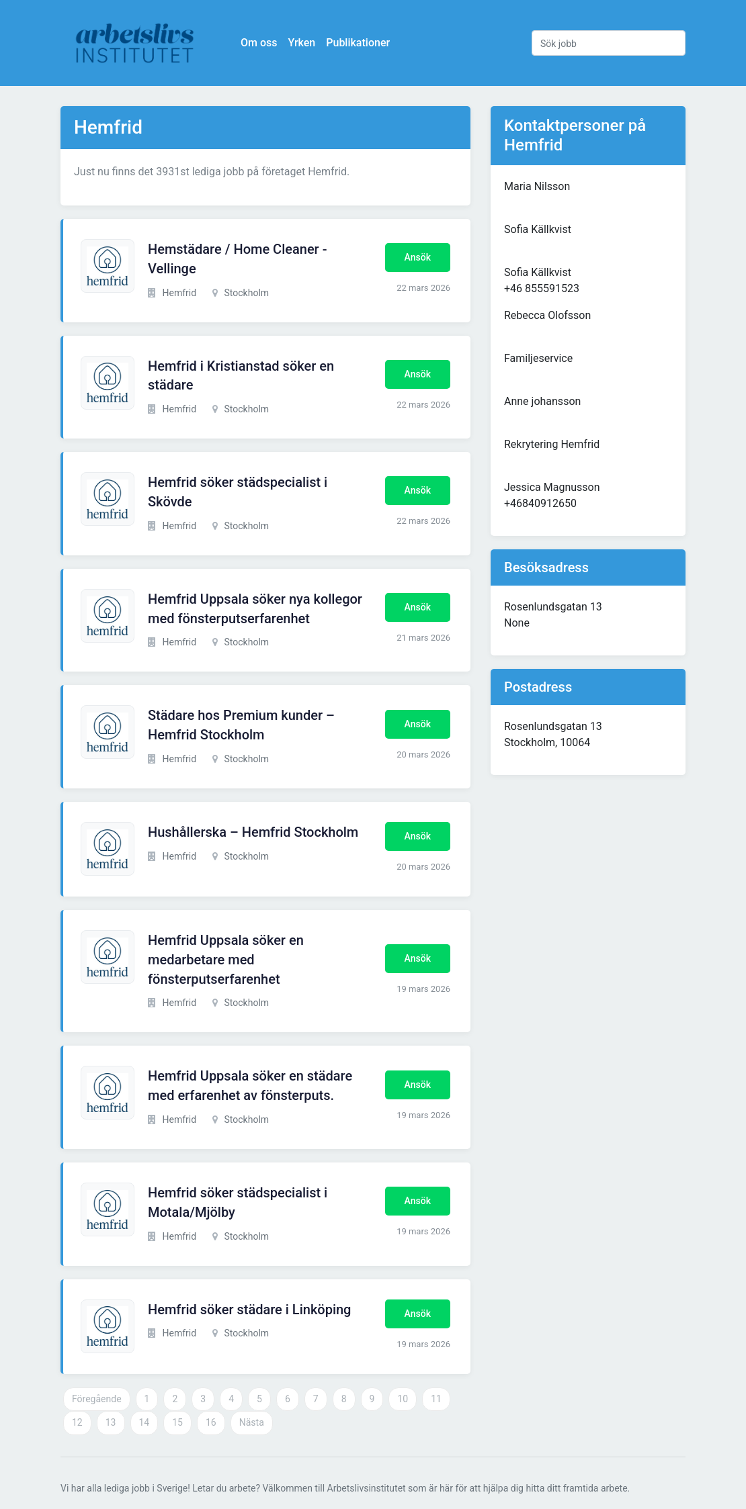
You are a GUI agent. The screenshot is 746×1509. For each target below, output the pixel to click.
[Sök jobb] (609, 43)
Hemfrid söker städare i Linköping (249, 1309)
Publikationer (358, 42)
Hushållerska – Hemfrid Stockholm (253, 832)
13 (111, 1422)
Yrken (301, 42)
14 (144, 1422)
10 (402, 1398)
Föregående (97, 1398)
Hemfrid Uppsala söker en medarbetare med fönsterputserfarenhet (226, 959)
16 (211, 1422)
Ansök (418, 257)
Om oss (259, 42)
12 (77, 1422)
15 (177, 1422)
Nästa (251, 1422)
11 (436, 1398)
